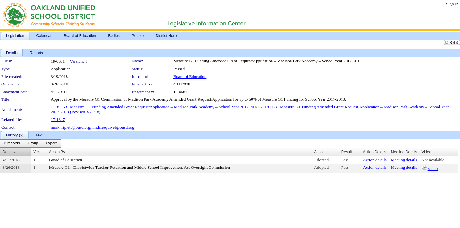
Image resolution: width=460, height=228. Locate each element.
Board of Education (189, 76)
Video (433, 168)
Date (6, 152)
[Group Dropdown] (33, 143)
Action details (374, 159)
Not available (433, 159)
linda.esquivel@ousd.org (113, 127)
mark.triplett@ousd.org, (71, 127)
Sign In (452, 4)
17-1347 (58, 119)
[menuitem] (12, 143)
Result (346, 152)
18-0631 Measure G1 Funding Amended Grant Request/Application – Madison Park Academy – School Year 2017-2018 (156, 106)
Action (319, 152)
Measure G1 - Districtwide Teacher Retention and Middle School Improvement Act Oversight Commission (139, 167)
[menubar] (30, 143)
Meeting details (404, 159)
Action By (57, 152)
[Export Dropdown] (51, 143)
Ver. (36, 152)
